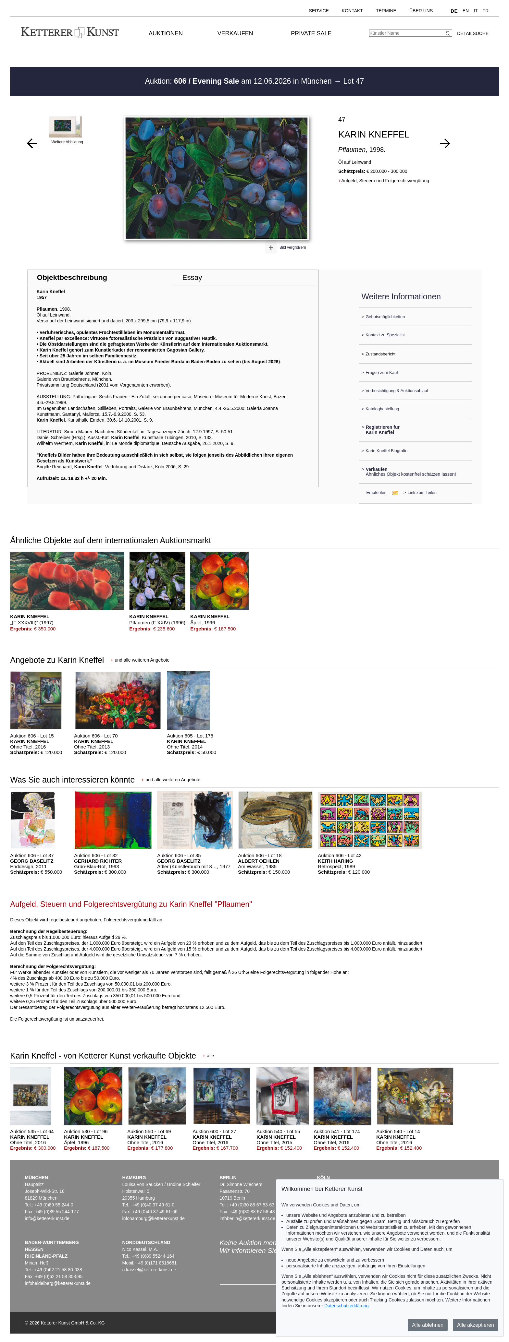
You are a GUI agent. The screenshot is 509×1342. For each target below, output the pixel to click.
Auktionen (166, 33)
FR (486, 10)
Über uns (421, 10)
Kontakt (352, 10)
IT (476, 10)
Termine (386, 10)
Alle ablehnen (427, 1325)
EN (466, 10)
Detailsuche (473, 33)
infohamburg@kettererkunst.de (153, 1218)
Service (319, 10)
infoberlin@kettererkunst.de (247, 1218)
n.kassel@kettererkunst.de (149, 1269)
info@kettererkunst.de (47, 1218)
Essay (192, 277)
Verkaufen (235, 33)
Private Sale (311, 33)
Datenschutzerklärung (346, 1305)
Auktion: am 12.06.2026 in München (239, 81)
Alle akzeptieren (475, 1325)
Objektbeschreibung (72, 277)
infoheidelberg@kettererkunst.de (58, 1283)
